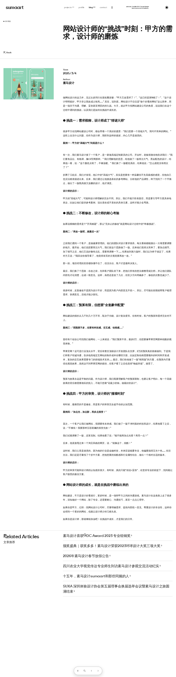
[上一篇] (91, 671)
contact (103, 7)
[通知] (112, 7)
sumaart (15, 7)
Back (7, 52)
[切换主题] (166, 7)
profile (81, 7)
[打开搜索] (84, 671)
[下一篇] (98, 671)
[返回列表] (78, 671)
